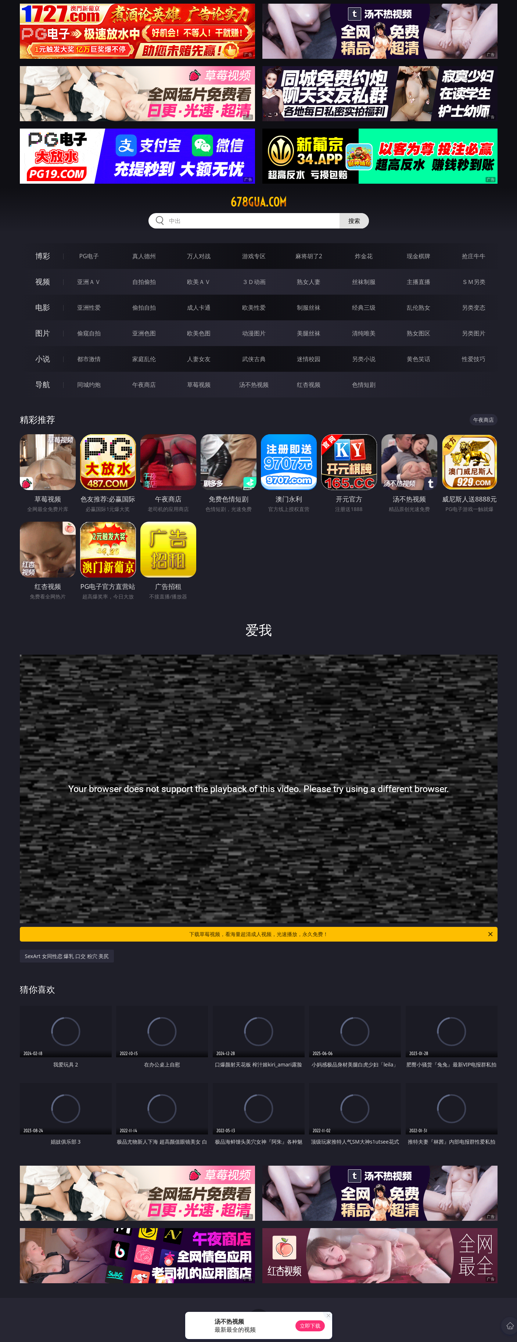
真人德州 (144, 256)
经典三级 (364, 307)
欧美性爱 (254, 307)
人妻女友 (199, 359)
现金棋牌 (418, 256)
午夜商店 (144, 385)
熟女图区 (418, 333)
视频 (42, 282)
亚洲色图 (144, 333)
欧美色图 (199, 333)
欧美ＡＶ (199, 282)
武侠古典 (254, 359)
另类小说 (364, 359)
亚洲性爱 (89, 307)
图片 (42, 333)
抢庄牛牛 (473, 256)
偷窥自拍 (89, 333)
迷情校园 (308, 359)
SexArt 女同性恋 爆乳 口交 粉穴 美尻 (67, 956)
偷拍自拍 (144, 307)
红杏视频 (308, 385)
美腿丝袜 (308, 333)
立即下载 (310, 1325)
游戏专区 (254, 256)
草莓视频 (199, 385)
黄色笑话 (418, 359)
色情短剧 (364, 385)
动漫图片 (254, 333)
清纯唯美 (364, 333)
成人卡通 (199, 307)
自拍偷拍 (144, 282)
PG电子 (89, 256)
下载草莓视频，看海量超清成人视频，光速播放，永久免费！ (341, 934)
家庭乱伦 (144, 359)
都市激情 (89, 359)
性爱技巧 (473, 359)
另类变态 (473, 307)
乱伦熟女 (418, 307)
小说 (42, 359)
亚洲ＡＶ (89, 282)
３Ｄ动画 (254, 282)
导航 (42, 384)
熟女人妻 (308, 282)
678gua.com (258, 202)
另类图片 (473, 333)
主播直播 (418, 282)
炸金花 (364, 256)
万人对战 (199, 256)
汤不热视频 (254, 385)
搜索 (354, 221)
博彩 (42, 256)
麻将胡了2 (308, 256)
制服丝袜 (308, 307)
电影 (42, 307)
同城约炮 (89, 385)
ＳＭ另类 (473, 282)
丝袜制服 (364, 282)
